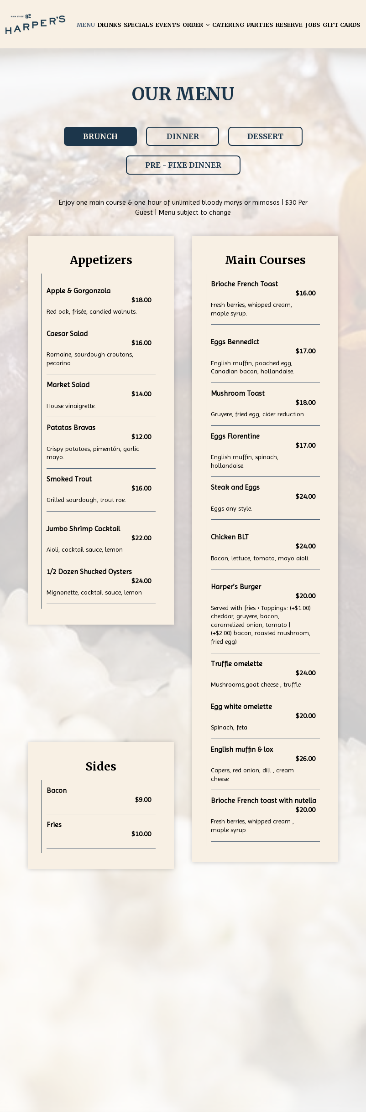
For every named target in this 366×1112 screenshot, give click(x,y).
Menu (86, 24)
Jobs (312, 24)
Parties (260, 24)
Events (168, 24)
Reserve (289, 24)
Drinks (109, 24)
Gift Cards (341, 24)
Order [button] (196, 24)
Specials (138, 24)
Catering (228, 24)
